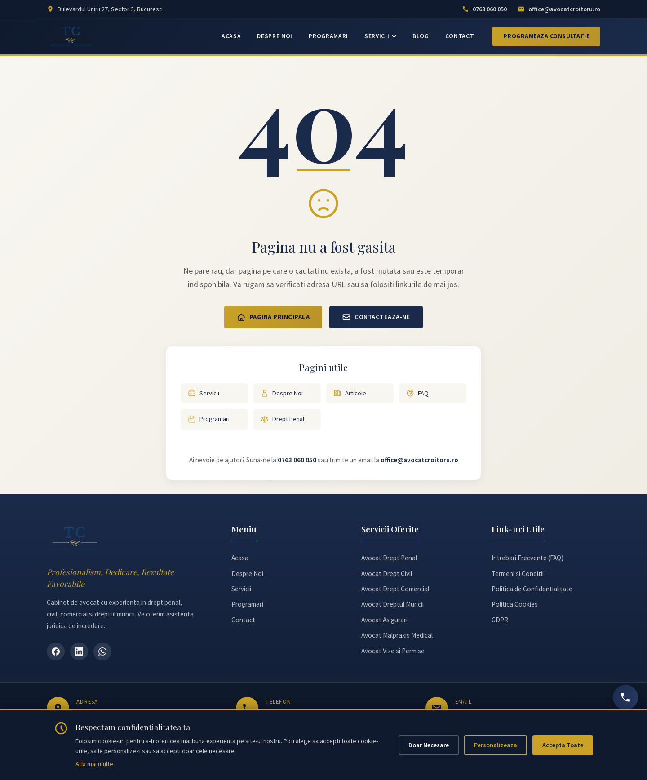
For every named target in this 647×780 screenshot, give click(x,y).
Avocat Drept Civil (386, 573)
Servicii (203, 393)
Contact (243, 620)
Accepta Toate (562, 745)
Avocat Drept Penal (389, 558)
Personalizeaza (495, 745)
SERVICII (380, 36)
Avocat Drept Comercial (395, 589)
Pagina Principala (273, 317)
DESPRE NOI (274, 36)
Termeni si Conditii (518, 573)
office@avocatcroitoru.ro (419, 460)
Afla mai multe (94, 764)
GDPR (500, 620)
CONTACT (459, 36)
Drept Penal (282, 419)
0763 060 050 (297, 460)
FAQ (417, 393)
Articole (349, 393)
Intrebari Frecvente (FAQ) (527, 558)
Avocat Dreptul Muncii (392, 604)
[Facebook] (56, 651)
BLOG (420, 36)
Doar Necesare (428, 745)
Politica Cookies (515, 604)
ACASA (231, 36)
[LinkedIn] (79, 651)
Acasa (239, 558)
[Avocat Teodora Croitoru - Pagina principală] (71, 36)
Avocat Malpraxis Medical (397, 635)
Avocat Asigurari (384, 620)
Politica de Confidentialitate (532, 589)
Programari (209, 419)
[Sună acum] (625, 697)
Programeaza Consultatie (546, 36)
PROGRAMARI (328, 36)
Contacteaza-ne (376, 317)
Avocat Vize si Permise (393, 651)
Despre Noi (282, 393)
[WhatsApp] (102, 651)
